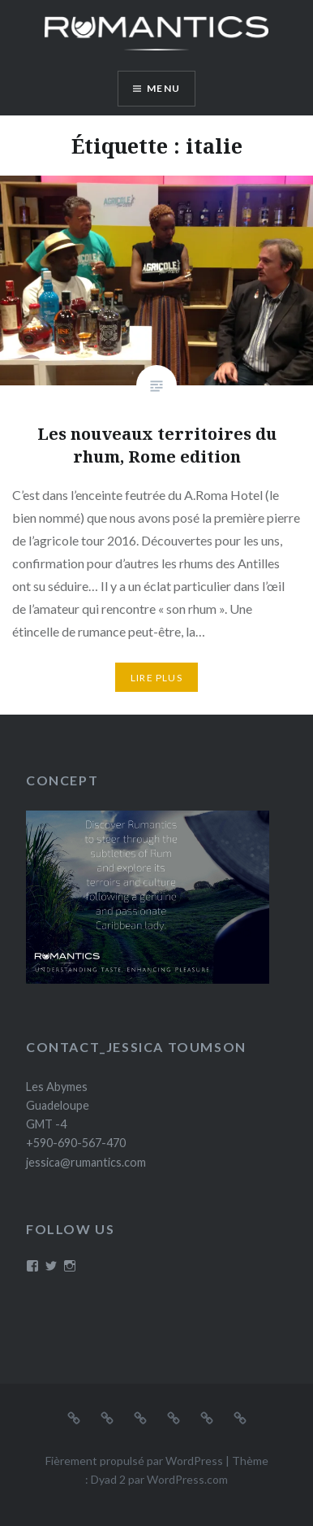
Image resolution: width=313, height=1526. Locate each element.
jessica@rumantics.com (86, 1162)
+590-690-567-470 (76, 1143)
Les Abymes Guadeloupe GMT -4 (57, 1106)
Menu (163, 88)
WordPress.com (187, 1479)
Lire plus (156, 678)
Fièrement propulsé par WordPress (134, 1460)
